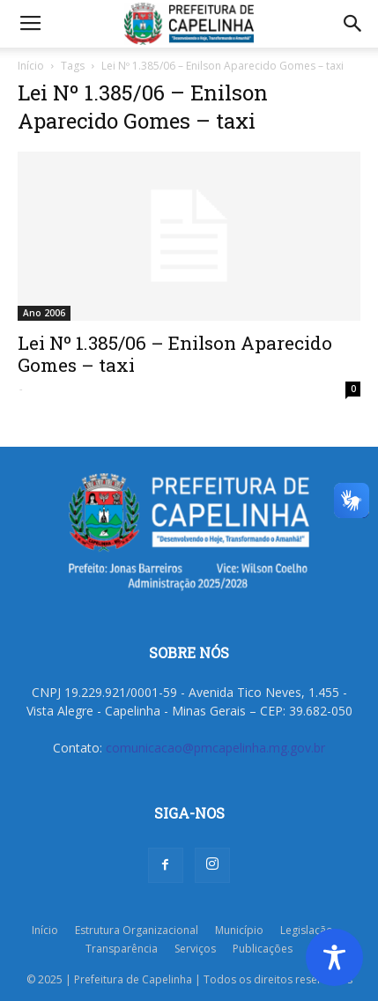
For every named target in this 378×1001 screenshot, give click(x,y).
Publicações (263, 948)
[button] (353, 24)
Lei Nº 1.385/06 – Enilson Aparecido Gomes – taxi (175, 353)
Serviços (195, 948)
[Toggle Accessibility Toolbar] (334, 957)
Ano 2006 (44, 313)
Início (31, 65)
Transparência (121, 948)
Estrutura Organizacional (136, 930)
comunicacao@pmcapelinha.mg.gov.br (215, 747)
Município (239, 930)
